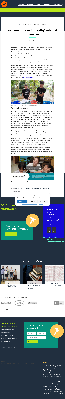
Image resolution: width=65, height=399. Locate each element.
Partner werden (5, 332)
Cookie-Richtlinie (25, 204)
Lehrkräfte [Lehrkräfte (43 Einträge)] (53, 378)
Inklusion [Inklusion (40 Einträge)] (49, 376)
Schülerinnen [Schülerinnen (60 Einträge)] (46, 389)
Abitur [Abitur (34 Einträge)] (44, 365)
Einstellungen (43, 201)
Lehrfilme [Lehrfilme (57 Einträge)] (48, 378)
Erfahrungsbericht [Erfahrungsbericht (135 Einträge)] (49, 372)
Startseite (21, 24)
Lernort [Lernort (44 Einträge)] (56, 378)
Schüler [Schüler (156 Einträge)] (55, 386)
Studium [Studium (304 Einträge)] (59, 389)
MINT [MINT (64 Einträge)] (51, 380)
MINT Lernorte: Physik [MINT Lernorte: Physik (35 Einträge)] (52, 382)
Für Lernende (46, 188)
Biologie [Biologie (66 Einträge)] (54, 368)
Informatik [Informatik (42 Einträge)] (45, 376)
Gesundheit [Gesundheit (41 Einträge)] (45, 374)
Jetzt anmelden (32, 341)
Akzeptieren (21, 201)
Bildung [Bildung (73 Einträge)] (49, 368)
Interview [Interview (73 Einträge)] (53, 376)
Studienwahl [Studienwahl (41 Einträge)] (52, 389)
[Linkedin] (54, 231)
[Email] (49, 231)
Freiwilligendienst (38, 188)
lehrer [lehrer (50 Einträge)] (44, 378)
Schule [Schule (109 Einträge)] (45, 386)
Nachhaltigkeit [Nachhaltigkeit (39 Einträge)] (56, 384)
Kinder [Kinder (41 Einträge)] (57, 376)
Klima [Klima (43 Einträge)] (60, 376)
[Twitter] (49, 228)
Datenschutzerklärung (33, 204)
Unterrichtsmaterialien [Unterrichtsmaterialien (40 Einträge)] (47, 393)
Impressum (41, 204)
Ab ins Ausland (19, 188)
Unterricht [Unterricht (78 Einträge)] (51, 391)
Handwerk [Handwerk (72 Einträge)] (50, 374)
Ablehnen (32, 201)
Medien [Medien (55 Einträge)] (60, 378)
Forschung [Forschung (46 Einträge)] (58, 372)
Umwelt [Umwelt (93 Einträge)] (45, 391)
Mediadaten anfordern (7, 335)
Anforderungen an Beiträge (9, 338)
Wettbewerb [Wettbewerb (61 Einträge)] (55, 393)
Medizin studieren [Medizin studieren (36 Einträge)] (46, 380)
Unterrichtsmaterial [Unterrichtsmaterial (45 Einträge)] (58, 391)
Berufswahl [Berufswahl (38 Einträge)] (45, 368)
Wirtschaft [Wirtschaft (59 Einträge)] (61, 393)
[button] (47, 195)
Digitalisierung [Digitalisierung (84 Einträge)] (47, 370)
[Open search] (63, 4)
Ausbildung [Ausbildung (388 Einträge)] (50, 365)
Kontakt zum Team (6, 341)
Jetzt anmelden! (11, 234)
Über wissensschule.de (7, 329)
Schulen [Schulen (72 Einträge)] (50, 386)
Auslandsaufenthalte (28, 188)
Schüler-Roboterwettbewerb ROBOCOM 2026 (12, 285)
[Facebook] (54, 228)
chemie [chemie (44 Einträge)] (57, 368)
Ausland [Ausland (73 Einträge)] (59, 365)
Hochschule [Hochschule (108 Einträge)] (57, 374)
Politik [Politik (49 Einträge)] (61, 384)
